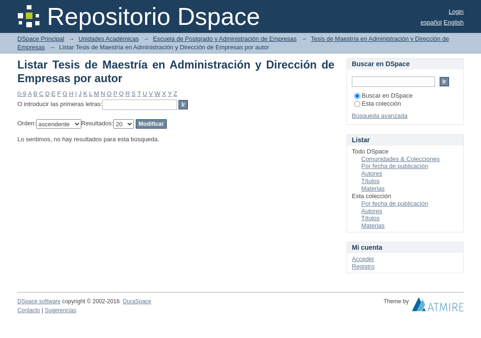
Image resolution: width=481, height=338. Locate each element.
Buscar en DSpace (383, 95)
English (453, 22)
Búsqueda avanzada (380, 115)
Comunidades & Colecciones (400, 158)
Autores (371, 173)
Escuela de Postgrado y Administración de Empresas (225, 38)
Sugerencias (60, 310)
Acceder (363, 258)
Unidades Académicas (108, 38)
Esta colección (377, 103)
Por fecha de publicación (394, 165)
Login (456, 11)
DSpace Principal (40, 38)
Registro (363, 266)
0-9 (21, 93)
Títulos (370, 180)
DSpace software (39, 301)
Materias (373, 188)
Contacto (28, 310)
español (431, 22)
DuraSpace (137, 301)
